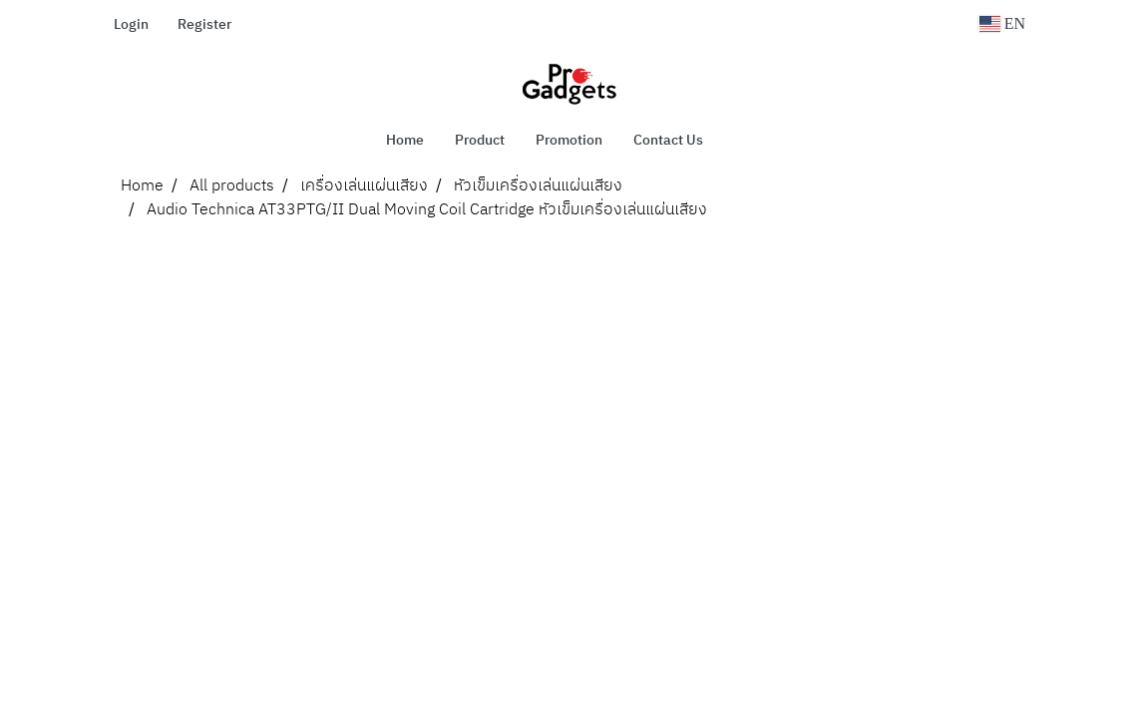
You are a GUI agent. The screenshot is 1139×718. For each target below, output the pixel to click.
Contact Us (668, 140)
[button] (748, 141)
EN (1001, 23)
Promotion (569, 140)
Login (131, 24)
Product (480, 140)
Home (405, 140)
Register (204, 24)
